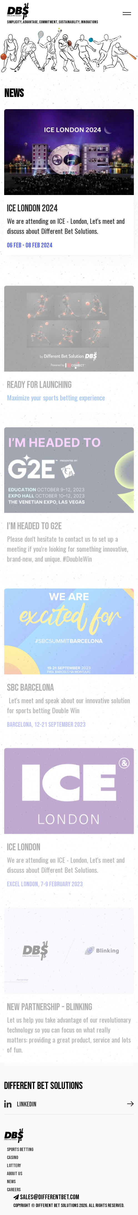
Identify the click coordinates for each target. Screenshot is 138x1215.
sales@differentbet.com (46, 1197)
